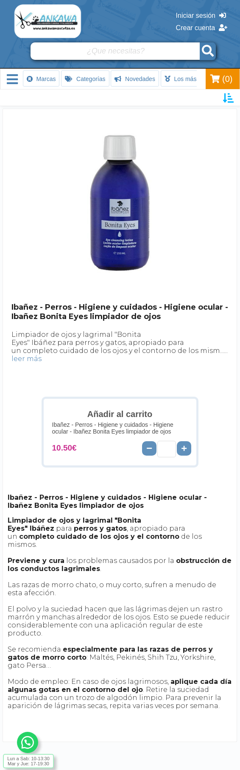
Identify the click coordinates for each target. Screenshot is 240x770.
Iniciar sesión (201, 15)
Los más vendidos (193, 79)
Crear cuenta (201, 27)
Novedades (134, 79)
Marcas (41, 79)
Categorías (85, 79)
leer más (26, 359)
